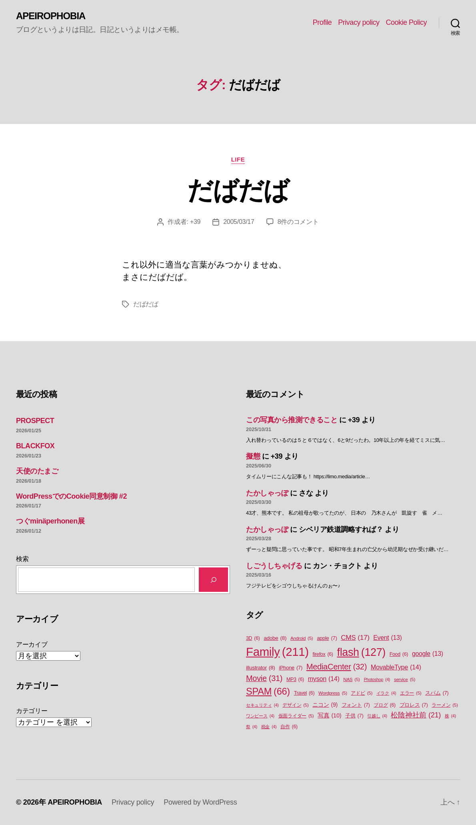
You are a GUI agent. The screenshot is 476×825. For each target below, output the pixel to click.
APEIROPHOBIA (50, 16)
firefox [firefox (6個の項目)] (323, 654)
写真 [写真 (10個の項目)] (329, 715)
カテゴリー (32, 710)
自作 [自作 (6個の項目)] (289, 727)
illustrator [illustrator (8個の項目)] (260, 668)
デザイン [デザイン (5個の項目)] (295, 705)
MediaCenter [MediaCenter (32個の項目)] (336, 667)
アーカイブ (32, 644)
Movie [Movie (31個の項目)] (264, 679)
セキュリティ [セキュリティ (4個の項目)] (262, 705)
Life (238, 159)
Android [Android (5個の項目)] (301, 638)
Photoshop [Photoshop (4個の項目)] (377, 679)
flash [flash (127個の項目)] (361, 652)
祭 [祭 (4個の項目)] (251, 726)
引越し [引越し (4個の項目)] (377, 716)
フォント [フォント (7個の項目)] (356, 705)
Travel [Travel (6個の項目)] (304, 693)
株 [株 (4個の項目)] (450, 716)
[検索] (213, 579)
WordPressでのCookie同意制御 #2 (71, 496)
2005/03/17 (238, 221)
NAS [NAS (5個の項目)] (351, 679)
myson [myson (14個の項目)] (324, 678)
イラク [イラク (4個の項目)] (386, 693)
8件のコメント (298, 221)
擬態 (253, 456)
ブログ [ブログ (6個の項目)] (385, 705)
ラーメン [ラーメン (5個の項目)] (445, 705)
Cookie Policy (406, 22)
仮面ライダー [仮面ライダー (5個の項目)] (296, 716)
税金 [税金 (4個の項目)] (269, 726)
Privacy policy (358, 22)
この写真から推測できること (291, 420)
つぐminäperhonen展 (50, 521)
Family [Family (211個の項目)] (277, 652)
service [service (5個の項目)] (404, 679)
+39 (195, 221)
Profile (322, 22)
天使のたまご (37, 471)
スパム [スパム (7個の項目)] (436, 693)
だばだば (237, 190)
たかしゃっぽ (267, 493)
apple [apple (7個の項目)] (327, 638)
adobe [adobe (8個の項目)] (275, 638)
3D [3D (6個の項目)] (253, 638)
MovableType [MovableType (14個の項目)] (396, 667)
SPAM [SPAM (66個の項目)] (268, 692)
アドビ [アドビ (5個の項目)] (361, 693)
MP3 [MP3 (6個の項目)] (295, 679)
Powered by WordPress (200, 802)
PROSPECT (35, 421)
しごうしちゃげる (274, 566)
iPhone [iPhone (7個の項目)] (290, 667)
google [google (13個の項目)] (427, 654)
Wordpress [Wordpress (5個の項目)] (332, 693)
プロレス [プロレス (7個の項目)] (414, 705)
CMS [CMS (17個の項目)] (355, 638)
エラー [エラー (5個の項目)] (411, 693)
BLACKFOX (35, 446)
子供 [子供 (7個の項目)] (354, 715)
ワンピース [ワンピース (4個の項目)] (260, 716)
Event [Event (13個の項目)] (387, 638)
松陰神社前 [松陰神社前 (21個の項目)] (416, 715)
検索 (22, 558)
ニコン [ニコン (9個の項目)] (325, 705)
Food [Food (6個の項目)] (399, 654)
